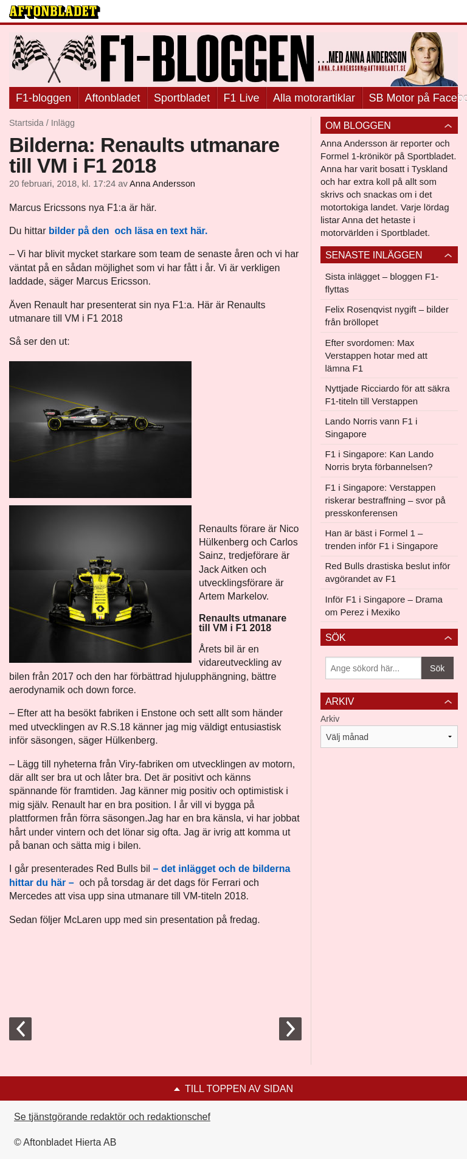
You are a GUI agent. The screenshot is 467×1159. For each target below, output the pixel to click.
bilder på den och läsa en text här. (128, 231)
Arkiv (329, 719)
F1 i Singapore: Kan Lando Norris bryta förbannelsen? (379, 460)
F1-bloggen (43, 98)
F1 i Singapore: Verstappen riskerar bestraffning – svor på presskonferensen (385, 500)
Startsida (26, 123)
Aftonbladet (112, 98)
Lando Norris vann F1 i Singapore (371, 427)
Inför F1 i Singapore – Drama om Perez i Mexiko (384, 605)
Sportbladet (182, 98)
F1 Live (242, 98)
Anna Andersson (162, 184)
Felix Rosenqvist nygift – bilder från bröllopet (387, 315)
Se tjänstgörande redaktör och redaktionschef (112, 1117)
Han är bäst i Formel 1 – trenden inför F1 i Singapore (381, 539)
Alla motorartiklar (314, 98)
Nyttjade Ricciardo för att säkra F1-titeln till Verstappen (387, 394)
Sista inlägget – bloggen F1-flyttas (382, 282)
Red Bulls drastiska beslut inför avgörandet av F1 (388, 572)
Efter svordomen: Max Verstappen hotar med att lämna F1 (376, 355)
